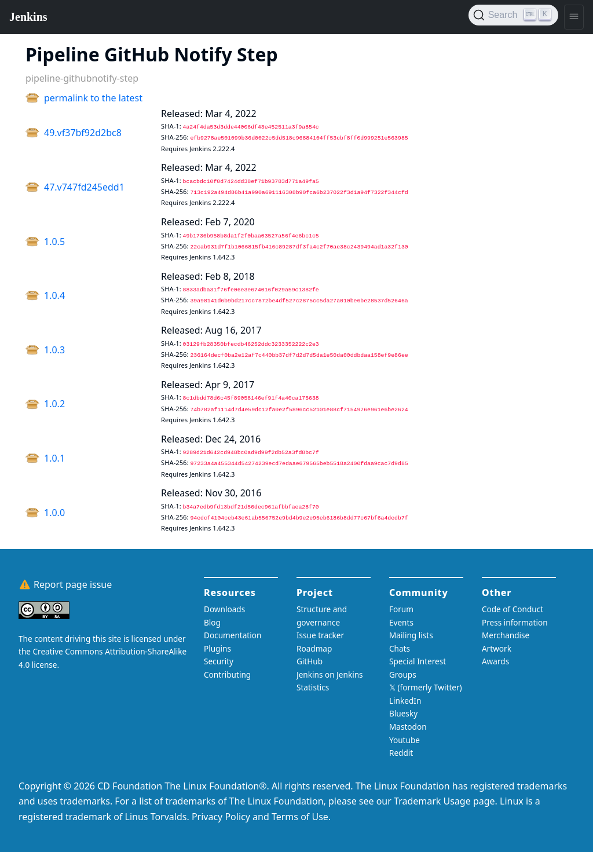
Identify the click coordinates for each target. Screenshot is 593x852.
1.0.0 (54, 512)
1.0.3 (54, 349)
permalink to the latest (93, 98)
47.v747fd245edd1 (84, 187)
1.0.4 (54, 295)
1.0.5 (54, 241)
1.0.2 (54, 403)
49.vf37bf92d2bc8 (83, 132)
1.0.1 (54, 458)
